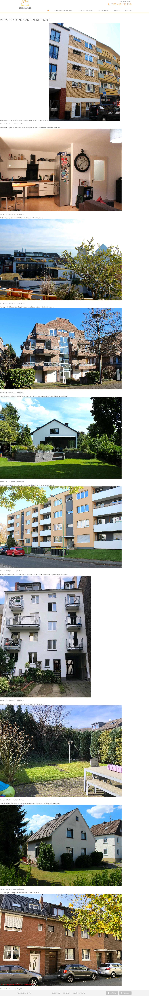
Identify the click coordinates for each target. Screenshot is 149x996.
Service (116, 8)
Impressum (66, 993)
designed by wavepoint (24, 993)
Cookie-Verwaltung (79, 993)
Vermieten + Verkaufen (63, 8)
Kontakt (128, 8)
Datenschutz (56, 993)
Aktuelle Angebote (85, 8)
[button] (112, 993)
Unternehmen (103, 8)
